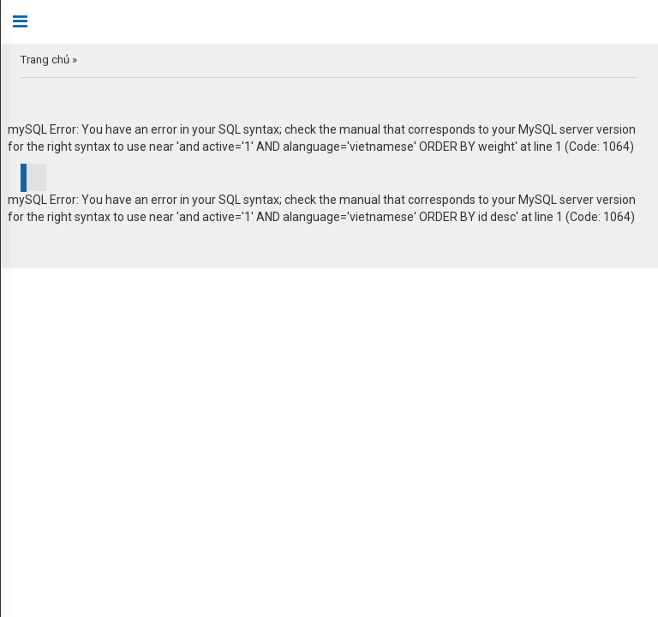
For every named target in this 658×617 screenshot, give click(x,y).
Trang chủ (45, 59)
